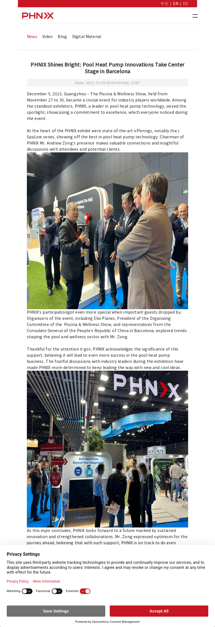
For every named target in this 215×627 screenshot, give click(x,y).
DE (185, 4)
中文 (165, 4)
